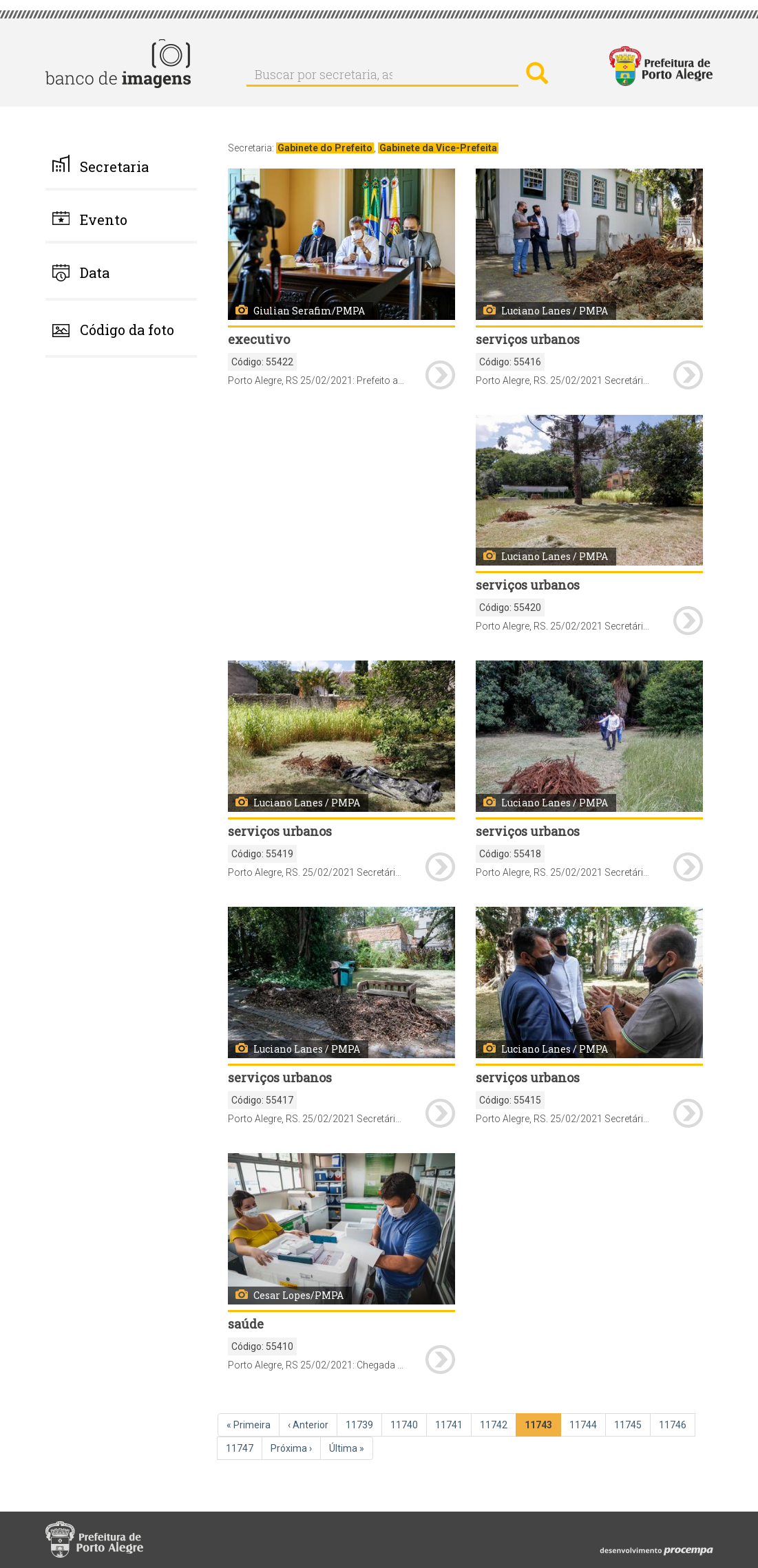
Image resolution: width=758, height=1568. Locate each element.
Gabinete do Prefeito (324, 147)
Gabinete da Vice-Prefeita (438, 147)
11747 (241, 1447)
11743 (541, 1427)
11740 (405, 1424)
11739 (361, 1424)
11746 (674, 1424)
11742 (495, 1424)
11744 (584, 1424)
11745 (629, 1424)
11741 (450, 1424)
